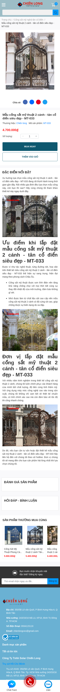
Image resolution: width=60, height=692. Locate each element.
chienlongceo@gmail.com (26, 631)
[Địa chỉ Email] (30, 581)
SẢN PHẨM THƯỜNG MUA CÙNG (25, 520)
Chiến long (21, 123)
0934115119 (27, 626)
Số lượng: (8, 136)
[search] (55, 12)
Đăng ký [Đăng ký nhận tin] (53, 581)
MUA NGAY (30, 146)
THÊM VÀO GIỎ (30, 156)
